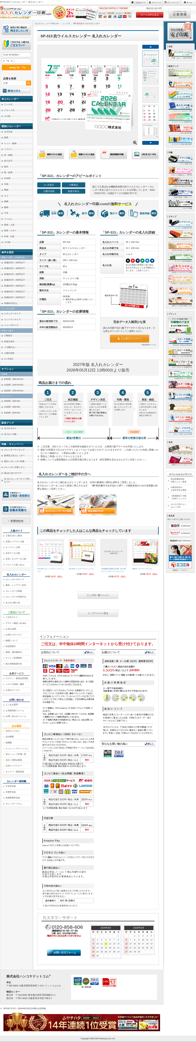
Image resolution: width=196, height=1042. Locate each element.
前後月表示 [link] (9, 341)
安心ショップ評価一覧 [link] (16, 754)
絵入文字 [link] (8, 161)
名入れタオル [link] (10, 428)
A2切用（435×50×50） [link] (14, 385)
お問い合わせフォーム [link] (16, 716)
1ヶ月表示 (49, 185)
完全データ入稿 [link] (13, 553)
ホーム (189, 2)
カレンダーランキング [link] (14, 449)
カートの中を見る (150, 15)
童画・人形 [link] (9, 225)
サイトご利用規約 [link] (14, 658)
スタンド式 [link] (9, 110)
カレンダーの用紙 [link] (14, 591)
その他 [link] (7, 116)
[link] (50, 559)
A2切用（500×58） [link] (12, 407)
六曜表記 (73, 185)
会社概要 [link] (10, 736)
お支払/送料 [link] (11, 629)
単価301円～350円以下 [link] (14, 274)
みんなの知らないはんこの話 (178, 505)
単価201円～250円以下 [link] (14, 262)
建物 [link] (6, 207)
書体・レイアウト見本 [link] (16, 585)
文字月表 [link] (8, 132)
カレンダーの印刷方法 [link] (16, 597)
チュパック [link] (6, 396)
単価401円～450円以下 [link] (14, 286)
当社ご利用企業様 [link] (14, 760)
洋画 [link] (6, 184)
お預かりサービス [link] (14, 634)
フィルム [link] (8, 219)
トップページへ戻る (98, 613)
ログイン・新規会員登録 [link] (17, 678)
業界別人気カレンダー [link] (14, 455)
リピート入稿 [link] (16, 564)
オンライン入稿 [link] (13, 547)
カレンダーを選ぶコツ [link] (14, 467)
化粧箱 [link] (4, 374)
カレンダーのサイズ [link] (15, 579)
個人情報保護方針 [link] (14, 664)
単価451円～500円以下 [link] (14, 291)
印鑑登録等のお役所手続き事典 (178, 488)
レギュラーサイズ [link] (12, 313)
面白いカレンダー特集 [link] (14, 461)
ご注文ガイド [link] (12, 617)
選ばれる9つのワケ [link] (13, 473)
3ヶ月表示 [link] (8, 359)
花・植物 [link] (8, 155)
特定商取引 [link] (11, 646)
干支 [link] (6, 213)
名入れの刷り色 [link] (13, 602)
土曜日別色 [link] (9, 353)
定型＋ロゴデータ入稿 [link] (16, 559)
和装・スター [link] (10, 230)
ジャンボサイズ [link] (11, 325)
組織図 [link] (9, 742)
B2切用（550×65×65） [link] (14, 390)
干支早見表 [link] (11, 786)
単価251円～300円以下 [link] (14, 268)
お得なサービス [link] (13, 690)
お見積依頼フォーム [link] (15, 710)
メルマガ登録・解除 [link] (15, 684)
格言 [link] (6, 166)
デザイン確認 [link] (16, 623)
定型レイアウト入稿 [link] (15, 541)
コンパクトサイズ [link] (12, 319)
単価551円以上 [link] (11, 303)
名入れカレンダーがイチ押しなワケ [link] (17, 480)
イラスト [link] (8, 149)
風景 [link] (6, 137)
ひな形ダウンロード (129, 338)
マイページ (156, 2)
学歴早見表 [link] (11, 792)
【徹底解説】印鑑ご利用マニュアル (178, 497)
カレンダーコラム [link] (14, 803)
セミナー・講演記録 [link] (15, 771)
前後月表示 (73, 191)
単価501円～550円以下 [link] (14, 297)
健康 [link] (6, 201)
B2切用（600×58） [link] (12, 413)
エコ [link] (6, 195)
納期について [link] (12, 640)
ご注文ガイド (140, 2)
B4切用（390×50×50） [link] (14, 379)
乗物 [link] (6, 190)
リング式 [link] (8, 104)
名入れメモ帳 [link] (10, 434)
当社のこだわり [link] (13, 731)
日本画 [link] (7, 178)
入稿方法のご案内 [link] (14, 535)
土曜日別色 (49, 191)
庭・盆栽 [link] (8, 172)
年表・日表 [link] (9, 236)
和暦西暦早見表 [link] (13, 798)
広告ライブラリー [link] (14, 766)
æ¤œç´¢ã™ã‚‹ (16, 67)
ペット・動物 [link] (10, 143)
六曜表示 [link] (8, 335)
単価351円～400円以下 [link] (14, 280)
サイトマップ (173, 2)
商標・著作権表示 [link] (14, 652)
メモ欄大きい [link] (10, 347)
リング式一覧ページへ (98, 595)
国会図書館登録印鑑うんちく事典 (178, 480)
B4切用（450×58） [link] (12, 401)
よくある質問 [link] (12, 704)
